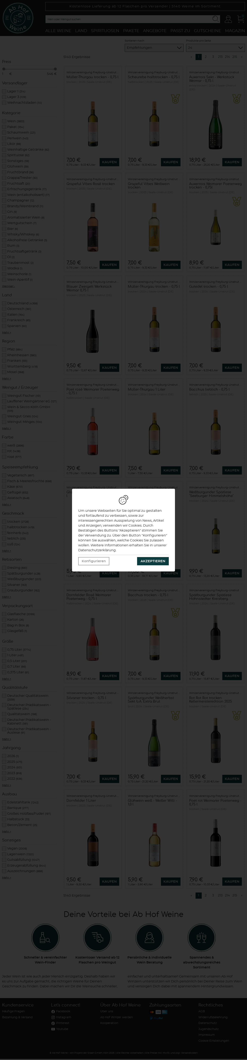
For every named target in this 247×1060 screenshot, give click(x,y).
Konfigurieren (94, 561)
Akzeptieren (153, 561)
